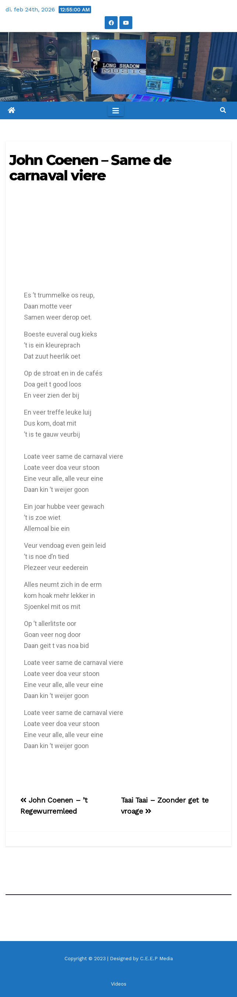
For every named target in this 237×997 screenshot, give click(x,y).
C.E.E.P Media (156, 958)
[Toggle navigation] (116, 110)
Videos (118, 984)
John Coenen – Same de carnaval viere (90, 167)
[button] (223, 110)
